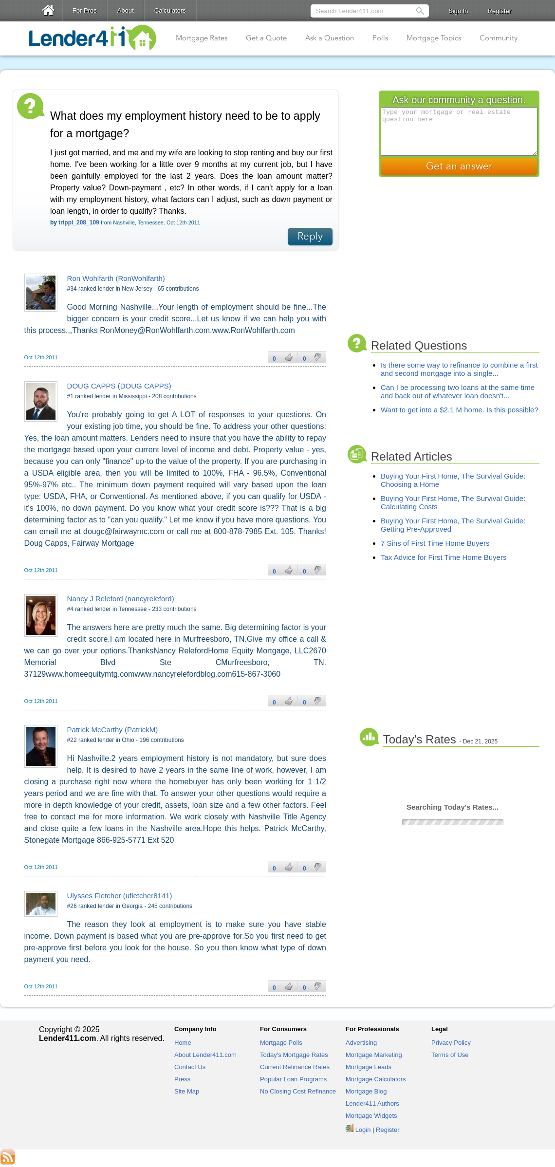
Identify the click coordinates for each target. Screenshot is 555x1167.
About (125, 10)
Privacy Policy (451, 1042)
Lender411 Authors (372, 1103)
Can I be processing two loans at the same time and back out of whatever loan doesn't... (458, 391)
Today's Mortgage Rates (294, 1054)
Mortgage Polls (281, 1042)
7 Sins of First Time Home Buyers (435, 543)
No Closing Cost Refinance (298, 1091)
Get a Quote (266, 38)
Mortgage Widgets (371, 1115)
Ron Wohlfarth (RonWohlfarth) (116, 278)
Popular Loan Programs (293, 1079)
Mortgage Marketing (374, 1054)
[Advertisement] (466, 256)
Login (363, 1129)
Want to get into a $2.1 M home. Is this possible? (459, 410)
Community (499, 38)
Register (499, 11)
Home (182, 1042)
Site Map (186, 1091)
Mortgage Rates (201, 38)
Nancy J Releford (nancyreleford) (120, 598)
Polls (380, 38)
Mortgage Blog (366, 1091)
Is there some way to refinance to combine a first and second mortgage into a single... (459, 369)
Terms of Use (450, 1054)
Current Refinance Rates (295, 1067)
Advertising (361, 1042)
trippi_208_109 (78, 222)
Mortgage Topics (434, 38)
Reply (310, 236)
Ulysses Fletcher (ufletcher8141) (119, 895)
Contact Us (189, 1067)
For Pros (85, 10)
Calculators (170, 10)
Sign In (458, 11)
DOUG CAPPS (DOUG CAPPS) (119, 386)
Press (182, 1079)
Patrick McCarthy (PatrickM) (112, 729)
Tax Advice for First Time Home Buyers (443, 557)
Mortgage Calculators (376, 1079)
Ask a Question (329, 38)
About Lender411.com (205, 1054)
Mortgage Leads (368, 1067)
